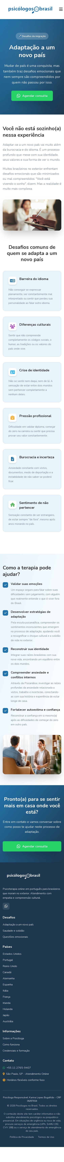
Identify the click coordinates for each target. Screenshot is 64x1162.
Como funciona (11, 1044)
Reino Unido (10, 966)
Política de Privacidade (22, 1137)
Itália (5, 991)
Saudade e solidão (13, 931)
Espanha (8, 984)
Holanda (7, 1009)
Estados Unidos (12, 954)
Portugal (8, 960)
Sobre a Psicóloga (13, 1038)
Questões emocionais (15, 937)
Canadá (7, 972)
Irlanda (6, 1003)
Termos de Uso (46, 1137)
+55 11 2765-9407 (18, 1068)
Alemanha (9, 978)
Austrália (8, 1021)
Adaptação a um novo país (18, 924)
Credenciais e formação (16, 1051)
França (6, 997)
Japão (6, 1015)
